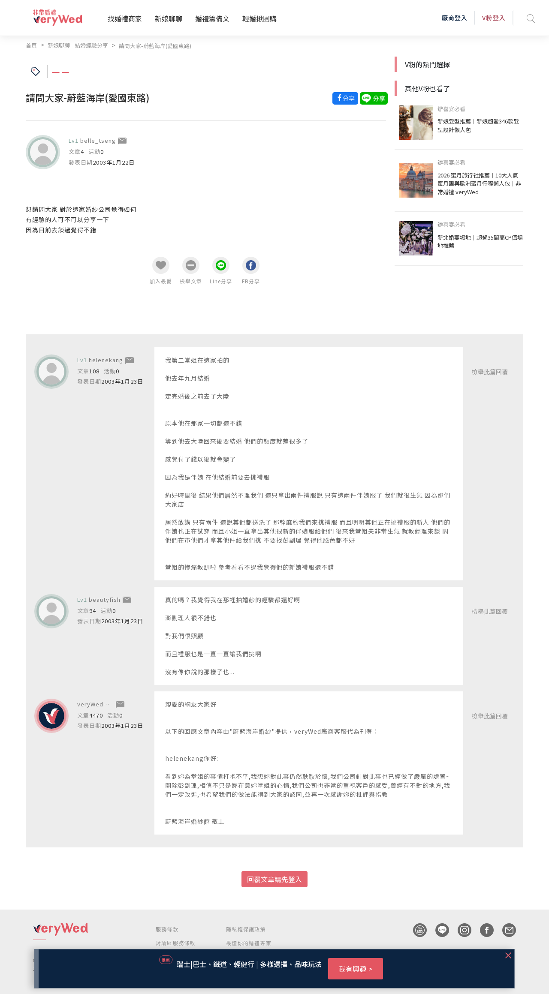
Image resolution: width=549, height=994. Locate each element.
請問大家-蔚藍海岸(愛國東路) (155, 46)
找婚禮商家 (125, 18)
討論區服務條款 (175, 942)
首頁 (31, 45)
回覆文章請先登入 (274, 879)
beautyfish (105, 599)
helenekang (106, 360)
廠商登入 (455, 17)
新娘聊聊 (168, 18)
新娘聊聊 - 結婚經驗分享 (78, 45)
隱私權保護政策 (245, 929)
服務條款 (167, 929)
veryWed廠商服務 (102, 704)
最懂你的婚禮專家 (248, 942)
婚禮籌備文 (212, 18)
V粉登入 (493, 17)
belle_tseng (98, 140)
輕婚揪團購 (259, 18)
